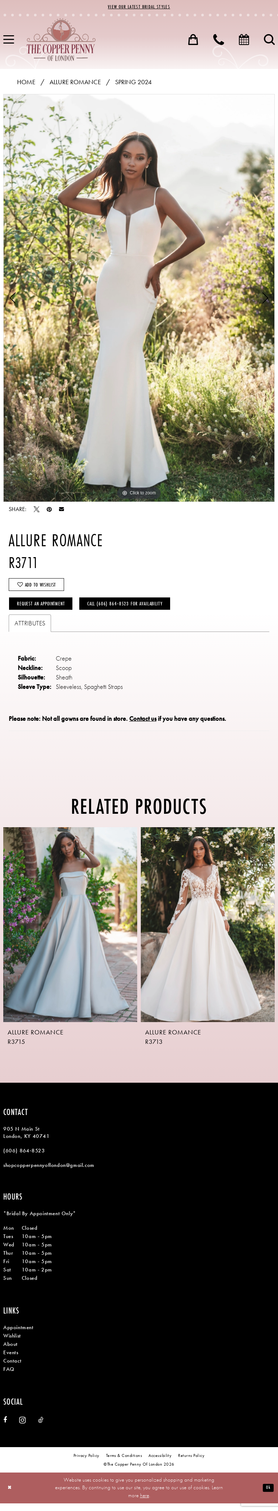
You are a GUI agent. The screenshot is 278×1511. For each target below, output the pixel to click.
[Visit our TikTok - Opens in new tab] (40, 1427)
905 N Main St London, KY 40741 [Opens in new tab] (26, 1140)
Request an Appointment (46, 610)
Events (10, 1360)
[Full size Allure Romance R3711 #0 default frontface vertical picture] (139, 299)
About (10, 1351)
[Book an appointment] (244, 41)
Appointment (18, 1335)
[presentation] (70, 932)
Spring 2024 (133, 83)
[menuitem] (193, 41)
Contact (12, 1368)
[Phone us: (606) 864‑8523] (218, 41)
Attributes (29, 630)
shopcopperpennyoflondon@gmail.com (48, 1172)
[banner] (61, 40)
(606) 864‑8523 (24, 1158)
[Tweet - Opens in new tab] (36, 510)
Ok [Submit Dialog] (267, 1495)
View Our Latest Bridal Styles (139, 7)
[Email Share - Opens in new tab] (61, 510)
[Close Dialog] (10, 1495)
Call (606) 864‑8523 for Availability (145, 610)
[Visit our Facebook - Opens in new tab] (5, 1427)
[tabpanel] (139, 299)
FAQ (8, 1376)
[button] (193, 41)
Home (26, 83)
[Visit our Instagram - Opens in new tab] (22, 1428)
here (144, 1503)
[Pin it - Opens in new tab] (49, 510)
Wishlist (12, 1343)
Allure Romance (75, 83)
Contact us (142, 726)
